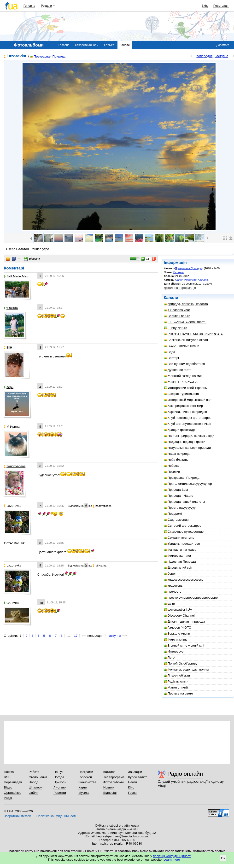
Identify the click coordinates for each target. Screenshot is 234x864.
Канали (125, 45)
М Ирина (11, 426)
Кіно (131, 787)
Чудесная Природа (180, 561)
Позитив (172, 471)
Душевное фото (177, 370)
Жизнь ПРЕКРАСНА (181, 382)
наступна (221, 56)
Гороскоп (85, 777)
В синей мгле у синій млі (184, 645)
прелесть (172, 591)
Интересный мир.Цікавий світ (188, 400)
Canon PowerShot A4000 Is (192, 279)
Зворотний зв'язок (17, 816)
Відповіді (110, 792)
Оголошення (38, 777)
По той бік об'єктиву (180, 663)
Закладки (135, 772)
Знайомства (87, 782)
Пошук (58, 772)
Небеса (171, 465)
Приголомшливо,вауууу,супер (188, 483)
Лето (169, 657)
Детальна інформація (180, 288)
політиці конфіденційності (172, 856)
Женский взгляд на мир (183, 376)
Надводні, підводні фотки (184, 442)
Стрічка (109, 45)
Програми (85, 772)
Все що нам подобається (184, 364)
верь (8, 387)
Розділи (46, 5)
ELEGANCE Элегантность (185, 322)
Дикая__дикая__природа (184, 621)
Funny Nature (175, 328)
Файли (34, 792)
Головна (29, 5)
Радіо (8, 798)
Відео (8, 787)
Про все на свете (178, 693)
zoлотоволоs (14, 466)
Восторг (171, 358)
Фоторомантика (177, 555)
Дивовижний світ (178, 567)
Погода (58, 777)
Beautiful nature (177, 316)
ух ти (169, 603)
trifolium (11, 308)
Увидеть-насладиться (182, 543)
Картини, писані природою (185, 412)
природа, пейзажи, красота (186, 304)
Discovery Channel (179, 615)
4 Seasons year (177, 310)
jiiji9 (8, 347)
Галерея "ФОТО (177, 627)
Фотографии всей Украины (185, 388)
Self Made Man (16, 276)
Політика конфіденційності (56, 816)
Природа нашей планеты (184, 501)
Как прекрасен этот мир (183, 406)
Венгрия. (178, 272)
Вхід (205, 5)
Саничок (11, 603)
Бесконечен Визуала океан (186, 340)
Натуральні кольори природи (187, 448)
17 (76, 635)
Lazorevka (16, 56)
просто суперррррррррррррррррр (191, 597)
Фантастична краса (180, 549)
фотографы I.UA (178, 609)
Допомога (222, 45)
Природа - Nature (178, 495)
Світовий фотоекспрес (182, 525)
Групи (132, 792)
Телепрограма (114, 777)
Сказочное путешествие (184, 531)
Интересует (174, 651)
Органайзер (12, 792)
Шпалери (35, 787)
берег (170, 573)
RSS (7, 777)
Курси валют (137, 777)
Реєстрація (221, 5)
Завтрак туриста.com (181, 394)
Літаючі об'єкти (177, 675)
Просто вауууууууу (180, 507)
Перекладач (13, 782)
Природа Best (176, 489)
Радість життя (176, 681)
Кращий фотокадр (179, 430)
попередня (204, 56)
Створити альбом (87, 45)
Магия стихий (176, 687)
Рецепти (59, 792)
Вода (169, 352)
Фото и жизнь (175, 639)
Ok (223, 858)
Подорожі (173, 513)
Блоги (132, 782)
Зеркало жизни (177, 633)
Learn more (172, 859)
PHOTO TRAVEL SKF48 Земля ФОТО (193, 334)
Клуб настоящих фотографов (187, 418)
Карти (82, 787)
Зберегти (32, 259)
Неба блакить (176, 459)
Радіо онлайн (185, 774)
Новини (109, 787)
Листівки (59, 787)
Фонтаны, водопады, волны (186, 669)
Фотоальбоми (113, 782)
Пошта (9, 772)
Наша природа (176, 453)
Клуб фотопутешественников (187, 424)
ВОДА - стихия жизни (181, 346)
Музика (83, 792)
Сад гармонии (176, 519)
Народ (33, 782)
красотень (173, 585)
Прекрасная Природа (47, 56)
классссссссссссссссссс (183, 579)
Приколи (59, 782)
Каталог (109, 772)
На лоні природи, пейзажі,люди (189, 436)
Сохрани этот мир (179, 537)
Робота (34, 772)
